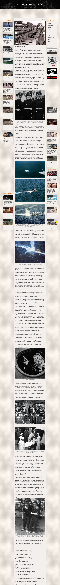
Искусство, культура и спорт (51, 35)
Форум (27, 15)
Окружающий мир (51, 37)
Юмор (49, 39)
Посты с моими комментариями (50, 43)
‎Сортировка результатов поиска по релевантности (52, 51)
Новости (49, 23)
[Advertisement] (30, 12)
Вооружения (50, 29)
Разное (49, 41)
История (49, 27)
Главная (20, 15)
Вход (41, 15)
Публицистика (50, 25)
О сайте (34, 15)
